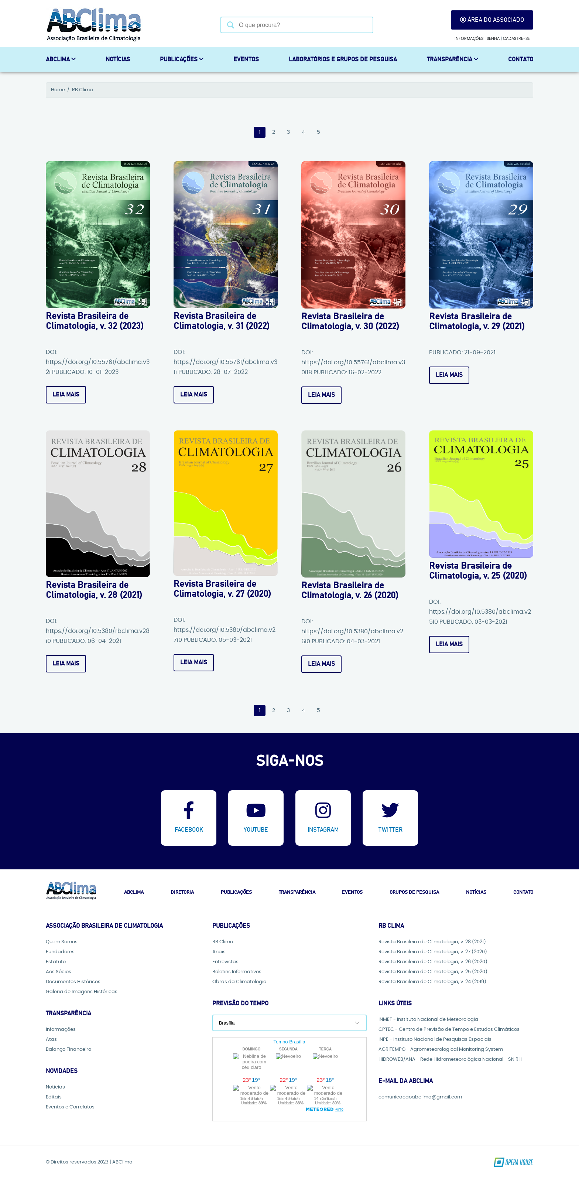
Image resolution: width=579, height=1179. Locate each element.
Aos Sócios (58, 972)
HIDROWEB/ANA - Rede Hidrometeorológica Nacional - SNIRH (450, 1059)
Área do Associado (492, 20)
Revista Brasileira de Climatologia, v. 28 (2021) (432, 942)
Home (58, 90)
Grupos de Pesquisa (414, 892)
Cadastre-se (516, 39)
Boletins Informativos (236, 972)
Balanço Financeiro (68, 1049)
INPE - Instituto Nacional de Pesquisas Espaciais (434, 1039)
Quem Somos (62, 942)
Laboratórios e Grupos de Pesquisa (343, 59)
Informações (469, 39)
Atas (51, 1039)
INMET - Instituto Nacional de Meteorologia (428, 1019)
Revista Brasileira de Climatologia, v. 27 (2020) (432, 952)
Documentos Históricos (73, 981)
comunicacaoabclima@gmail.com (420, 1097)
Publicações (181, 59)
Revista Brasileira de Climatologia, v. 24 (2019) (432, 981)
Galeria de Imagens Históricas (81, 991)
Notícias (118, 59)
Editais (54, 1097)
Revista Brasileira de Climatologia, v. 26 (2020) (432, 962)
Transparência (452, 59)
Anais (219, 952)
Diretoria (182, 892)
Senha (493, 39)
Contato (520, 59)
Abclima (134, 892)
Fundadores (60, 952)
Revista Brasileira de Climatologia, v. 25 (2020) (432, 972)
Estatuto (56, 962)
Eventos (246, 59)
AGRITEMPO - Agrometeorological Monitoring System (440, 1049)
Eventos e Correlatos (70, 1107)
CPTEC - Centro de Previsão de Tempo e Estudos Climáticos (449, 1029)
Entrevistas (225, 962)
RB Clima (82, 90)
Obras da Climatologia (239, 981)
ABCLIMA (61, 59)
